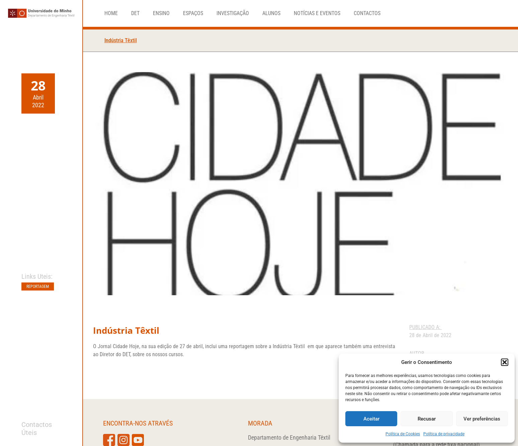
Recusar (427, 419)
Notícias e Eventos (317, 13)
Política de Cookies (402, 434)
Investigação (233, 13)
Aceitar (371, 419)
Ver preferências (481, 419)
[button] (504, 362)
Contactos (367, 13)
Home (111, 13)
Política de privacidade (443, 434)
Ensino (161, 13)
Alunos (271, 13)
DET (135, 13)
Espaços (193, 13)
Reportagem (37, 286)
